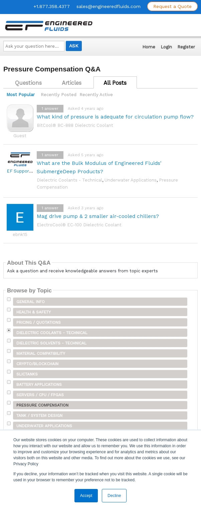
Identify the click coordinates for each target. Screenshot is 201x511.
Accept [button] (86, 495)
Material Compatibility (40, 353)
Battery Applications (39, 384)
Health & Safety (33, 312)
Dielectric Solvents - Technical (51, 343)
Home (148, 46)
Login (166, 46)
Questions (28, 82)
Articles (71, 82)
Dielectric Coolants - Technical (69, 180)
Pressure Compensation (42, 405)
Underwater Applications (131, 180)
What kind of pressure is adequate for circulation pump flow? (115, 116)
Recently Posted (58, 94)
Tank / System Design (39, 415)
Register (186, 46)
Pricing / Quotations (38, 322)
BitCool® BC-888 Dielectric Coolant (75, 125)
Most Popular (20, 94)
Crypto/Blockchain (37, 363)
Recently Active (96, 94)
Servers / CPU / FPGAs (40, 395)
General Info (30, 301)
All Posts (115, 82)
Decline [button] (114, 495)
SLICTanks (27, 374)
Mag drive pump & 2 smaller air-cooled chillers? (98, 216)
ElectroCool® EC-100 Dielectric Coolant (79, 224)
